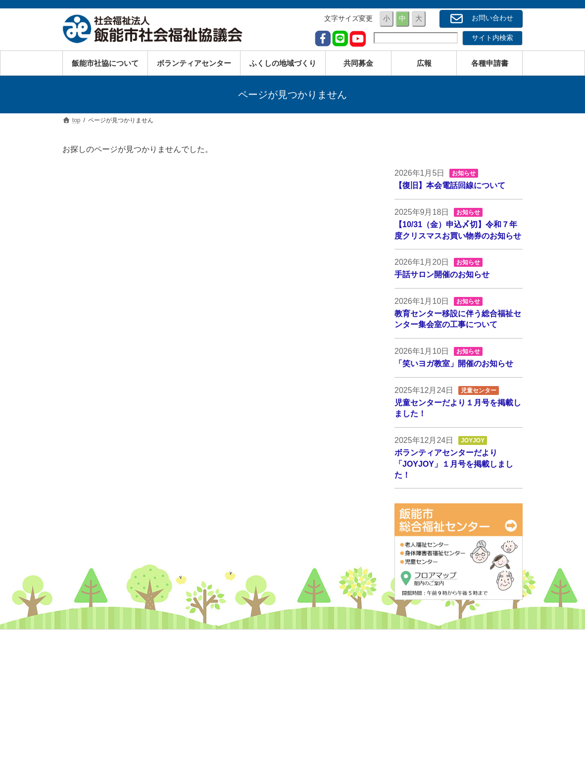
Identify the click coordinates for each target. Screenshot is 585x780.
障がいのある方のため (279, 682)
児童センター (478, 390)
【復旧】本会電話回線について (449, 185)
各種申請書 (420, 726)
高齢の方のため (268, 668)
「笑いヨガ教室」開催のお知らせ (453, 363)
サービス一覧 (265, 726)
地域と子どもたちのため (282, 712)
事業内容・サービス (434, 668)
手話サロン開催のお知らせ (441, 274)
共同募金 (417, 697)
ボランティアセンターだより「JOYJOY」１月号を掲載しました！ (453, 463)
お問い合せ (420, 740)
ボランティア (423, 682)
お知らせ (464, 173)
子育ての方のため (272, 654)
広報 (410, 712)
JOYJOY (473, 440)
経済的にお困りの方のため (286, 697)
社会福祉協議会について (441, 654)
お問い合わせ (481, 18)
